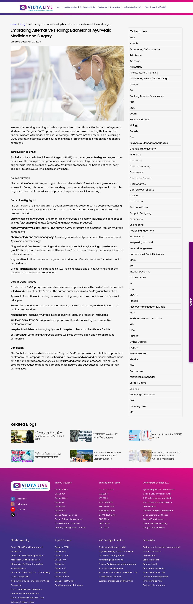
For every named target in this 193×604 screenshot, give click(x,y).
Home (58, 7)
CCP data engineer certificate (157, 498)
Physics (134, 359)
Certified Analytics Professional (158, 510)
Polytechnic (137, 371)
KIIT (132, 283)
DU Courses (136, 201)
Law (132, 289)
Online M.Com (61, 555)
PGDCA (134, 347)
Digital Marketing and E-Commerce (116, 551)
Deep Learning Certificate (155, 514)
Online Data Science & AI (132, 7)
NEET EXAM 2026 (106, 506)
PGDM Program (139, 353)
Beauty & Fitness (139, 119)
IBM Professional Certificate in (157, 502)
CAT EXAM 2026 (106, 489)
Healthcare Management (155, 576)
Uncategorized (138, 406)
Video (147, 7)
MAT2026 (103, 493)
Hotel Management (141, 248)
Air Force (135, 61)
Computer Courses (141, 178)
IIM (131, 266)
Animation (136, 67)
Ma (131, 412)
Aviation (134, 84)
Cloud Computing (70, 7)
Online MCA (60, 559)
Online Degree (138, 342)
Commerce (136, 172)
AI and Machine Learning (111, 568)
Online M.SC (60, 568)
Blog (153, 7)
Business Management (154, 585)
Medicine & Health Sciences (146, 318)
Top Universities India (87, 7)
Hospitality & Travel (141, 242)
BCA (132, 108)
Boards (134, 131)
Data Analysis (138, 184)
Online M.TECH (62, 547)
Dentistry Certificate (142, 189)
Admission (136, 55)
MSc (132, 324)
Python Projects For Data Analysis (159, 489)
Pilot (132, 365)
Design (134, 195)
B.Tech (134, 43)
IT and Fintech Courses (110, 576)
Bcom (133, 113)
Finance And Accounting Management (117, 564)
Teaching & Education (142, 394)
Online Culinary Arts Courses (68, 519)
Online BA (59, 502)
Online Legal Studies (64, 580)
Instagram (19, 504)
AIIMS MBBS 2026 (107, 510)
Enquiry (191, 302)
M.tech (134, 301)
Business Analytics (152, 551)
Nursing (134, 336)
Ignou (133, 260)
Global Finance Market (154, 572)
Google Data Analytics (154, 527)
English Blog (137, 236)
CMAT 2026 (104, 523)
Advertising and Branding (111, 559)
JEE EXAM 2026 (106, 502)
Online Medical (62, 576)
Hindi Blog (135, 154)
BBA (132, 102)
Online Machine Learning (155, 523)
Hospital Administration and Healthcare (118, 572)
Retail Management (152, 580)
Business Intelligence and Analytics (116, 580)
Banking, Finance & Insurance (147, 96)
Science (134, 388)
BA (131, 90)
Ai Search (162, 7)
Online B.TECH (61, 489)
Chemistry (136, 160)
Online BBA (60, 493)
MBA (132, 37)
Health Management (142, 230)
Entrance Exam (115, 7)
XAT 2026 (103, 498)
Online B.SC (60, 506)
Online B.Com (61, 498)
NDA (132, 330)
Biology (134, 125)
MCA (132, 312)
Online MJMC (61, 572)
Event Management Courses (69, 585)
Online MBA (60, 551)
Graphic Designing (140, 213)
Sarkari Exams (138, 383)
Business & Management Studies (149, 143)
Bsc (132, 137)
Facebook (19, 499)
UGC (132, 400)
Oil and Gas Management (111, 555)
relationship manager (142, 377)
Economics (136, 219)
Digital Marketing (151, 559)
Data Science (149, 506)
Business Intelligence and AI (112, 547)
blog (22, 24)
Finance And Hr (150, 564)
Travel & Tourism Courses (67, 523)
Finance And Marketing (154, 568)
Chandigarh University (143, 148)
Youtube (18, 509)
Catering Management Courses (70, 527)
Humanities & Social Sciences (147, 254)
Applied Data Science (153, 519)
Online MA (60, 564)
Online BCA (60, 510)
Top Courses (102, 7)
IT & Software (138, 277)
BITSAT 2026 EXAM (107, 514)
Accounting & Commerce (145, 49)
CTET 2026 (104, 527)
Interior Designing (140, 271)
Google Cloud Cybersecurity (157, 493)
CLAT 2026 (104, 519)
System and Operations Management (161, 547)
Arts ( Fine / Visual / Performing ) (149, 78)
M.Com (134, 295)
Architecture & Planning (144, 72)
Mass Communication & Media (147, 306)
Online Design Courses (66, 514)
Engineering (137, 225)
